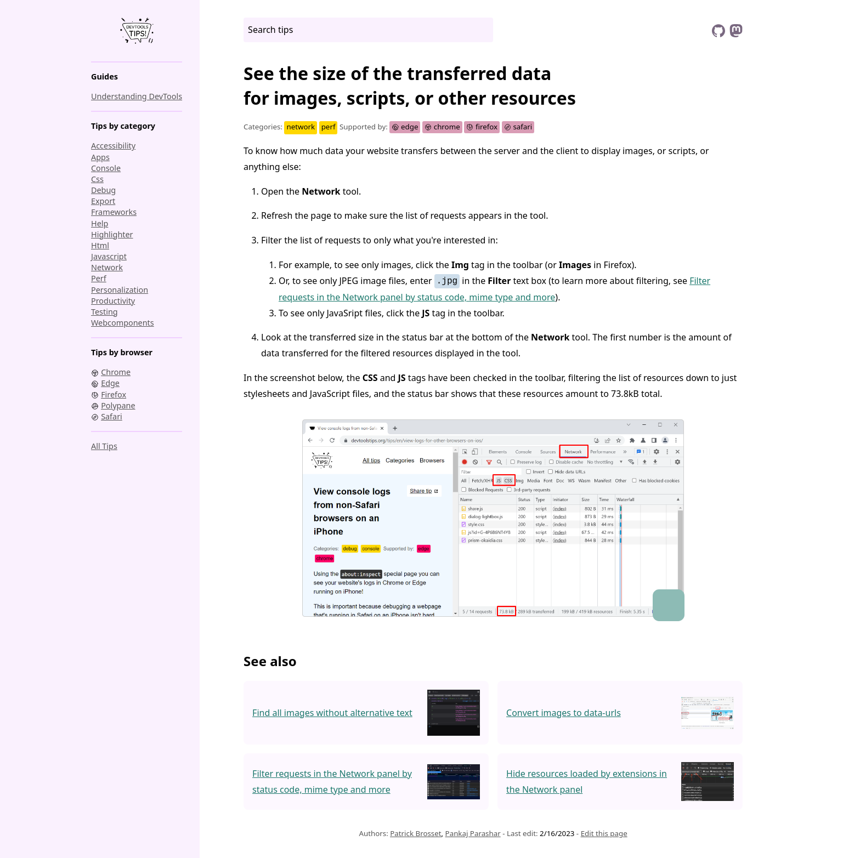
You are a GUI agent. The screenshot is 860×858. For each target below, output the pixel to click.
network (107, 267)
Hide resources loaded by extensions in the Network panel (586, 782)
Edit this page (604, 833)
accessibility (113, 145)
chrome (442, 127)
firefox (481, 127)
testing (104, 311)
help (99, 223)
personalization (119, 290)
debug (103, 190)
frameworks (114, 212)
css (97, 179)
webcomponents (122, 322)
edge (405, 127)
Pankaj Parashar (473, 833)
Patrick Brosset (415, 833)
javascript (109, 256)
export (103, 201)
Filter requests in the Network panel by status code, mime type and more (332, 782)
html (100, 245)
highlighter (112, 234)
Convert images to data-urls (563, 713)
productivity (113, 301)
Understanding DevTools (136, 96)
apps (100, 157)
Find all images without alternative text (332, 713)
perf (98, 278)
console (106, 168)
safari (518, 127)
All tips (104, 446)
